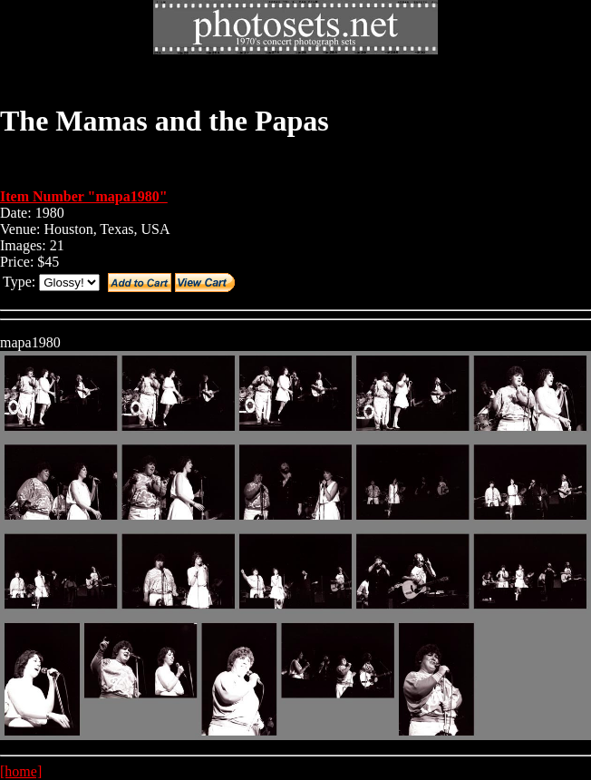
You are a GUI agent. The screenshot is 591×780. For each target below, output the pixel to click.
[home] (21, 771)
